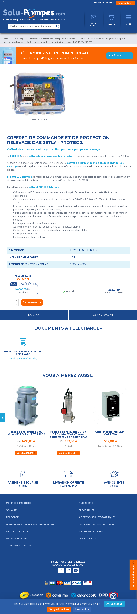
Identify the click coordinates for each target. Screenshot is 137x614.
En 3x (22, 284)
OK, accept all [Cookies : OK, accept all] (114, 603)
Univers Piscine (16, 538)
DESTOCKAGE (87, 538)
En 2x (13, 284)
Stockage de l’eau (18, 531)
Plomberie (86, 502)
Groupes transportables (97, 524)
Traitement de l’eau (20, 545)
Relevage (12, 517)
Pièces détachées (91, 531)
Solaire (11, 510)
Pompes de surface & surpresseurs (30, 524)
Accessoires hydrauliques (97, 517)
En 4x (32, 284)
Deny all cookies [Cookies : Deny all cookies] (59, 609)
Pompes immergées (18, 502)
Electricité (86, 510)
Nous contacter (125, 3)
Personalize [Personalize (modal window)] (82, 609)
